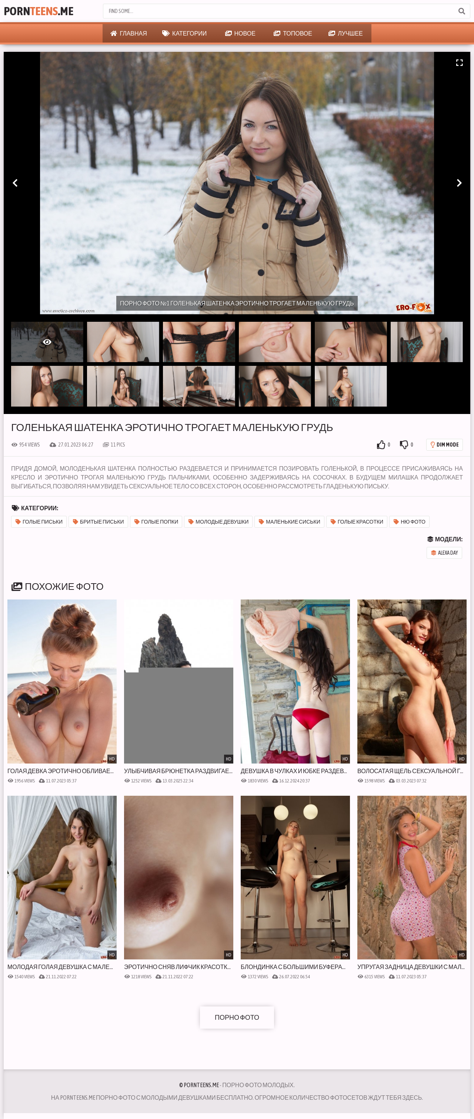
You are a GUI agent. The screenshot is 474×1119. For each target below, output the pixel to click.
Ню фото (409, 521)
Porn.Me (38, 11)
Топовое (293, 33)
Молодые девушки (218, 521)
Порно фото (237, 1017)
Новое (240, 33)
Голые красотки (357, 521)
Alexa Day (444, 552)
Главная (128, 33)
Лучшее (345, 33)
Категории (184, 33)
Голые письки (39, 521)
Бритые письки (98, 521)
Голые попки (156, 521)
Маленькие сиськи (289, 521)
